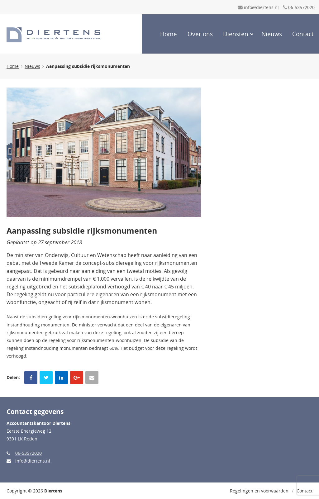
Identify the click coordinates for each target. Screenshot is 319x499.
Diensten (235, 34)
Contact (303, 34)
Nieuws (271, 34)
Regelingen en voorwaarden (259, 491)
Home (168, 34)
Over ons (200, 34)
